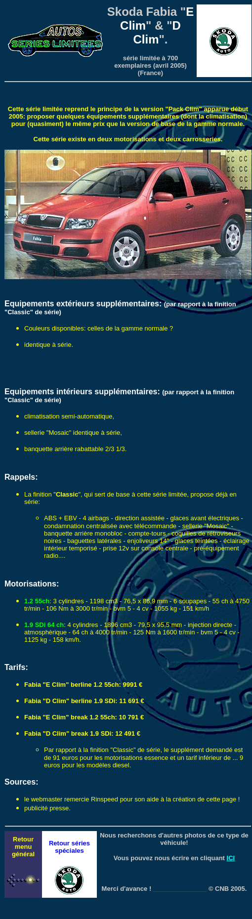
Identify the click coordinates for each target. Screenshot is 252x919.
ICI (231, 858)
